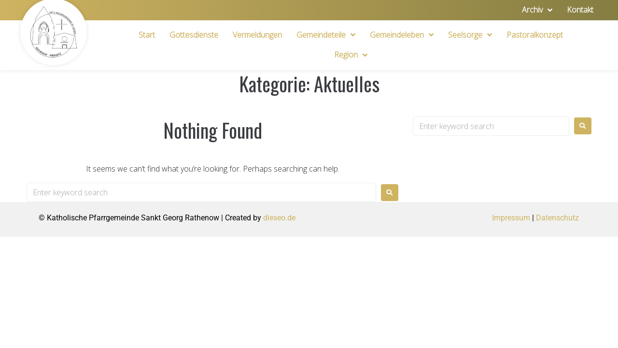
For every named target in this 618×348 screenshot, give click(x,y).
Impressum (511, 217)
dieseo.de (279, 217)
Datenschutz (557, 217)
